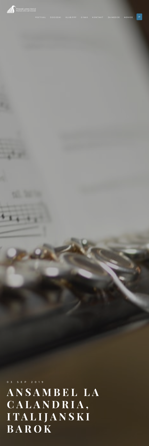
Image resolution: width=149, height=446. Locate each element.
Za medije (114, 17)
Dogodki (55, 17)
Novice (128, 17)
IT (139, 17)
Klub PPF (71, 17)
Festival (40, 17)
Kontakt (97, 17)
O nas (84, 17)
